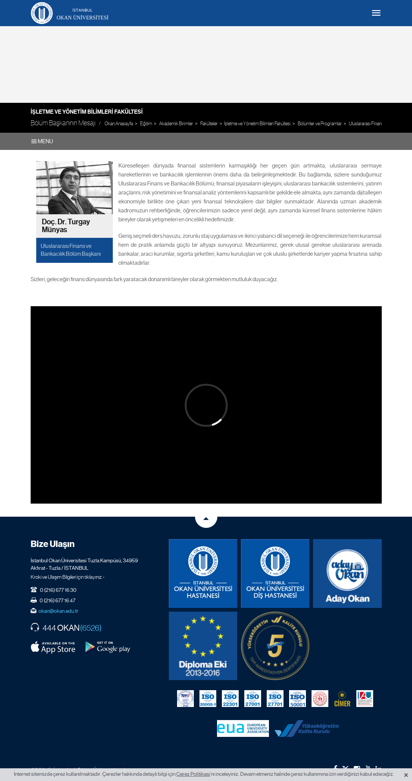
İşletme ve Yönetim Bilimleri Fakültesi (87, 111)
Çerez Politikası (193, 774)
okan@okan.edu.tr (58, 611)
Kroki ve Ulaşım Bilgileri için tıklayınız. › (68, 577)
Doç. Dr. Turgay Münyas (66, 226)
